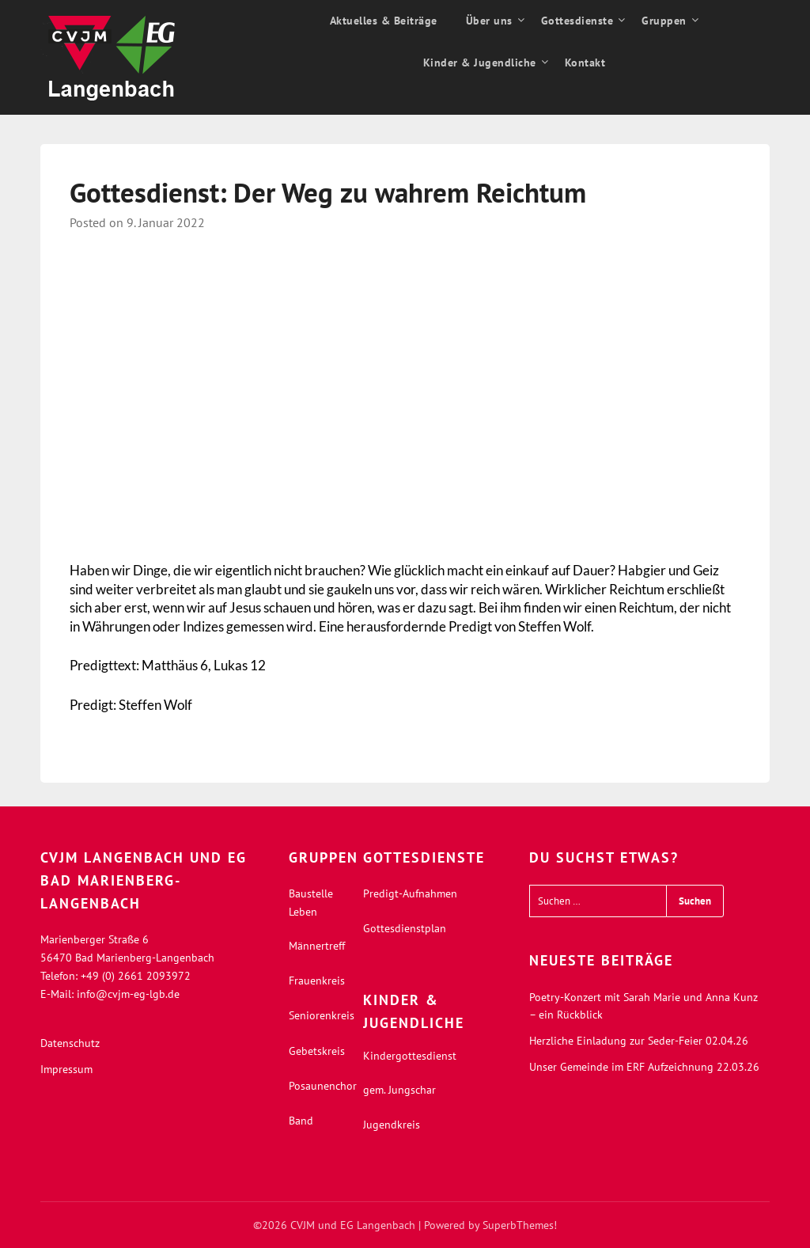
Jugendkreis (391, 1124)
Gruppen (664, 20)
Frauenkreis (317, 980)
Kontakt (585, 62)
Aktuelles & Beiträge (383, 20)
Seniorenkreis (321, 1015)
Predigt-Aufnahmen (410, 893)
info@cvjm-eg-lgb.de (128, 994)
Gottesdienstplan (404, 928)
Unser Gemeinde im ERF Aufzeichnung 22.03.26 (644, 1067)
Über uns (489, 20)
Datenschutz (70, 1043)
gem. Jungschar (399, 1090)
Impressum (66, 1069)
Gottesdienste (577, 20)
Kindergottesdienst (409, 1056)
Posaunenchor (323, 1086)
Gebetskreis (317, 1051)
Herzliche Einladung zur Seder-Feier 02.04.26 (638, 1041)
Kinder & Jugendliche (479, 62)
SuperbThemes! (520, 1225)
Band (301, 1120)
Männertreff (317, 946)
